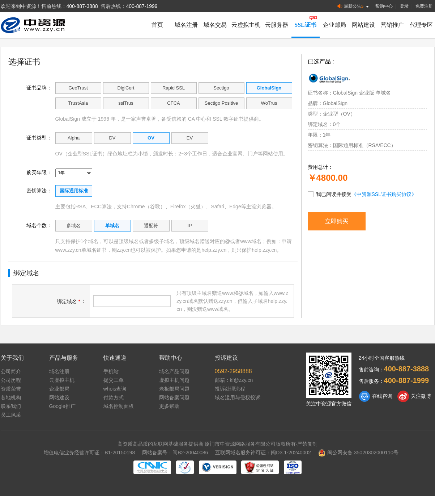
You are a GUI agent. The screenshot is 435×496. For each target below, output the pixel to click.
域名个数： (39, 225)
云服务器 (276, 25)
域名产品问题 (174, 371)
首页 (157, 25)
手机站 (111, 371)
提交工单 (113, 380)
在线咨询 (375, 396)
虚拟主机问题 (174, 380)
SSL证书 (305, 25)
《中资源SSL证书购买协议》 (384, 194)
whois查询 (115, 389)
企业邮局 (334, 25)
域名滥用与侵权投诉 (237, 397)
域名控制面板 (118, 406)
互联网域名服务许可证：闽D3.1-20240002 (263, 452)
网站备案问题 (174, 397)
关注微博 (414, 396)
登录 (404, 6)
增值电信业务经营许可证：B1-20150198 (89, 452)
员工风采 (11, 415)
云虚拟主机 (245, 25)
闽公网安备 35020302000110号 (358, 452)
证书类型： (39, 138)
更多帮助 (169, 406)
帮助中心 (384, 6)
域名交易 (215, 25)
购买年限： (39, 172)
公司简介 (11, 371)
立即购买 (336, 221)
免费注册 (424, 6)
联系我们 (11, 406)
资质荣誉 (11, 389)
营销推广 (392, 25)
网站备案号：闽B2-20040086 (175, 452)
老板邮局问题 (174, 389)
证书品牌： (39, 88)
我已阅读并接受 (362, 194)
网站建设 (363, 25)
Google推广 (62, 406)
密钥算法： (39, 190)
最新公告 (354, 6)
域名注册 (186, 25)
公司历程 (11, 380)
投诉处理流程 (230, 389)
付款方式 (113, 397)
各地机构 (11, 397)
